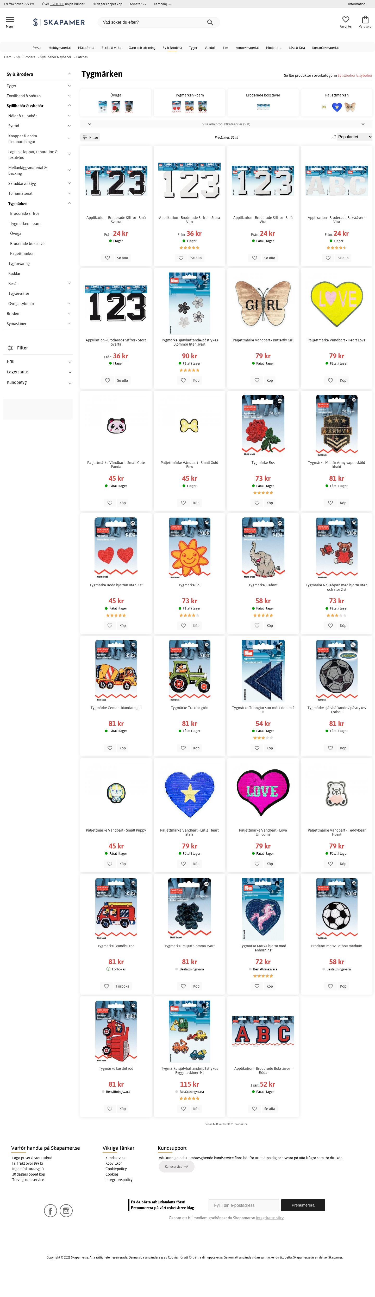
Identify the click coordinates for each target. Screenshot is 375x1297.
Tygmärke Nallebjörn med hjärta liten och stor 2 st (336, 610)
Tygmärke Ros (263, 486)
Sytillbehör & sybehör (355, 75)
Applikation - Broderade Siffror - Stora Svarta (116, 365)
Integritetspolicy (119, 1203)
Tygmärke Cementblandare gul (116, 731)
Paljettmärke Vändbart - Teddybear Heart (337, 856)
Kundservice (115, 1181)
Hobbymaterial (60, 48)
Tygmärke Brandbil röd (116, 969)
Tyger (193, 48)
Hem (7, 57)
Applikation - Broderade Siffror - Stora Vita (189, 243)
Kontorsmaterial (247, 48)
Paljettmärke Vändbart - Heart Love (337, 363)
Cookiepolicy (116, 1192)
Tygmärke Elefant (263, 608)
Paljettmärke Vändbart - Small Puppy (116, 854)
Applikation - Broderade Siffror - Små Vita (263, 243)
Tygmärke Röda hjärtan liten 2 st (116, 608)
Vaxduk (210, 48)
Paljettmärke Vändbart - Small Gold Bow (189, 488)
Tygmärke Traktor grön (189, 731)
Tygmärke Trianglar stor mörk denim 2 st (263, 733)
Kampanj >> (162, 4)
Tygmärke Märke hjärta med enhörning (263, 971)
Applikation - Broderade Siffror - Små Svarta (116, 243)
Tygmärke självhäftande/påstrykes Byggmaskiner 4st (189, 1094)
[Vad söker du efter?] (159, 22)
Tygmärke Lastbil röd (116, 1092)
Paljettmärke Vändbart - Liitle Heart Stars (189, 856)
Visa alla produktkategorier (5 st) (226, 147)
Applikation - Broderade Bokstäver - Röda (263, 1094)
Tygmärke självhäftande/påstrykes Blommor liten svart (189, 365)
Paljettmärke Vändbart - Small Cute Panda (116, 488)
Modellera (274, 48)
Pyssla (37, 48)
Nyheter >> (138, 4)
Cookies (111, 1197)
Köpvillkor (113, 1186)
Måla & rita (86, 48)
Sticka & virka (111, 48)
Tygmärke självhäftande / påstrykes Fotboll (337, 733)
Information (356, 4)
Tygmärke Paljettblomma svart (189, 969)
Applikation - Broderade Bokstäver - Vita (336, 243)
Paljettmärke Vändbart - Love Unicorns (263, 856)
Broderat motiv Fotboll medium (336, 969)
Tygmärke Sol (189, 608)
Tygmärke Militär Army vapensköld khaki (336, 488)
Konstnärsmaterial (325, 48)
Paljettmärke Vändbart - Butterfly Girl (263, 363)
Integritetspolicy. (270, 1241)
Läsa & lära (297, 48)
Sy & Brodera (172, 48)
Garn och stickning (142, 48)
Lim (225, 48)
